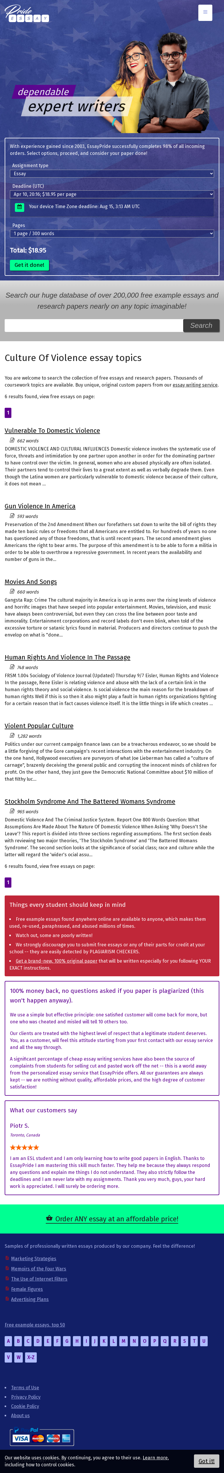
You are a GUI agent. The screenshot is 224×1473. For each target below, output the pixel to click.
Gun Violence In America (40, 506)
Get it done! (29, 265)
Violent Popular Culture (39, 726)
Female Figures (27, 1289)
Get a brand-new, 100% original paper (56, 961)
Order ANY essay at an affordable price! (116, 1219)
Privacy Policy (26, 1397)
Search (201, 325)
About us (20, 1415)
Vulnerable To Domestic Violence (52, 431)
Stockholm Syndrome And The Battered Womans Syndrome (90, 801)
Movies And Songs (31, 582)
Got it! (207, 1461)
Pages (18, 225)
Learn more (155, 1458)
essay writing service (195, 385)
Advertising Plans (30, 1299)
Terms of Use (25, 1387)
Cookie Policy (25, 1406)
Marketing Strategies (33, 1258)
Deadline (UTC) (28, 186)
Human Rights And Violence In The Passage (67, 657)
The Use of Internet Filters (39, 1279)
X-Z (30, 1357)
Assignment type (30, 165)
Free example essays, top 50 (35, 1325)
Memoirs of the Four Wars (38, 1269)
